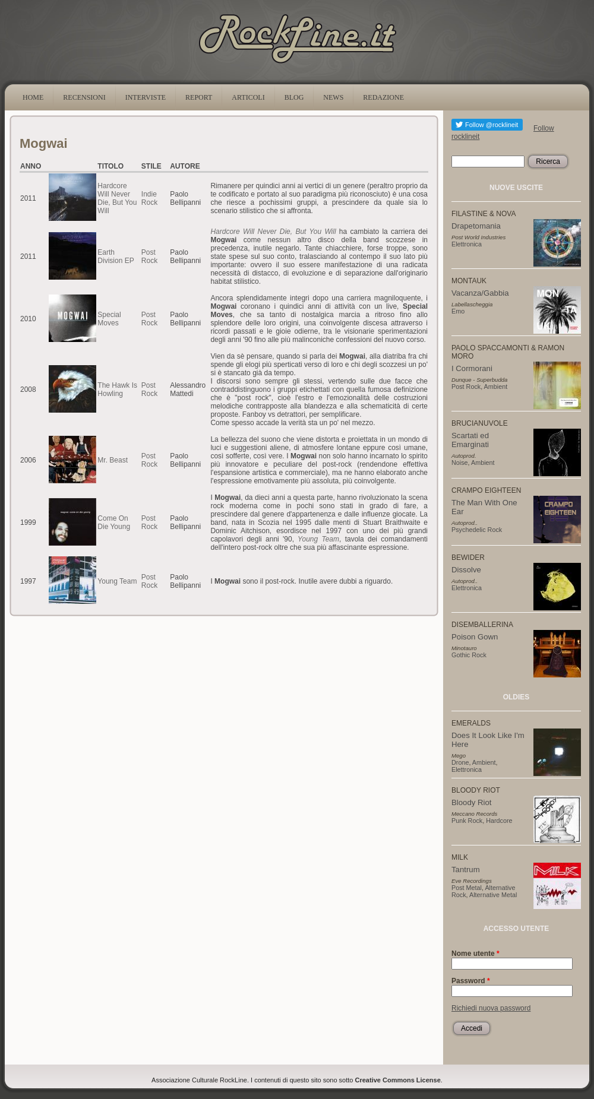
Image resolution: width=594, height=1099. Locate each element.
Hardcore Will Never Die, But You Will (117, 198)
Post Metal (466, 887)
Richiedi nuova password (490, 1008)
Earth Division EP (115, 256)
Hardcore (499, 820)
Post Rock (149, 256)
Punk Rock (466, 820)
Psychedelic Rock (476, 529)
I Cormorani (471, 368)
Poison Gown (474, 636)
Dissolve (466, 569)
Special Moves (109, 319)
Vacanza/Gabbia (480, 293)
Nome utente (475, 953)
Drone (460, 762)
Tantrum (465, 869)
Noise (459, 462)
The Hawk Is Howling (117, 389)
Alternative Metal (493, 894)
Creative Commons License (398, 1080)
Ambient (496, 386)
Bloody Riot (471, 802)
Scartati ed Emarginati (470, 440)
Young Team (318, 539)
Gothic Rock (468, 654)
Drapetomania (476, 225)
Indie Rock (149, 198)
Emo (458, 311)
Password (470, 981)
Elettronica (466, 244)
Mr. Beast (112, 460)
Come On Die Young (113, 522)
